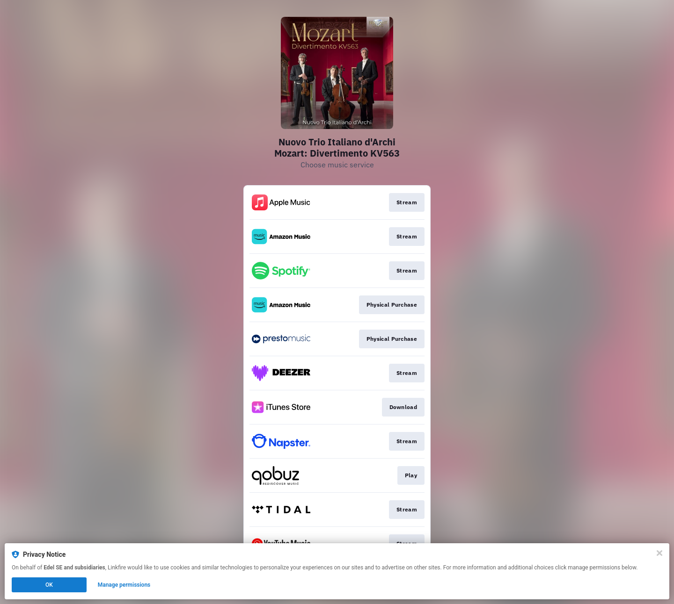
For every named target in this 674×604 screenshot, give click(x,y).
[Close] (659, 553)
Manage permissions (124, 585)
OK (49, 585)
